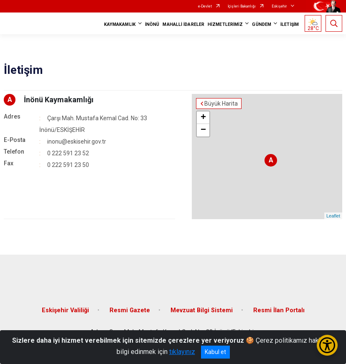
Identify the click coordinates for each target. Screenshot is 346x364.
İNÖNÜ (152, 24)
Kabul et (215, 352)
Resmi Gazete (129, 310)
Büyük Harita (221, 103)
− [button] (203, 130)
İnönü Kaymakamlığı (59, 99)
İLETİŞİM (289, 24)
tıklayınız (182, 352)
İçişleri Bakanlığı (242, 6)
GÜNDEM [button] (261, 24)
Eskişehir (279, 6)
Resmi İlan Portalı (279, 310)
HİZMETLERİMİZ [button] (225, 24)
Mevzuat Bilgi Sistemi (201, 310)
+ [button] (203, 117)
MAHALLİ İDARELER (183, 24)
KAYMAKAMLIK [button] (120, 24)
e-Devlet (205, 6)
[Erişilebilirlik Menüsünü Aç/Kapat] (327, 345)
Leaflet (333, 215)
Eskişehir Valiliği (65, 310)
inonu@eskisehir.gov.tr (76, 141)
